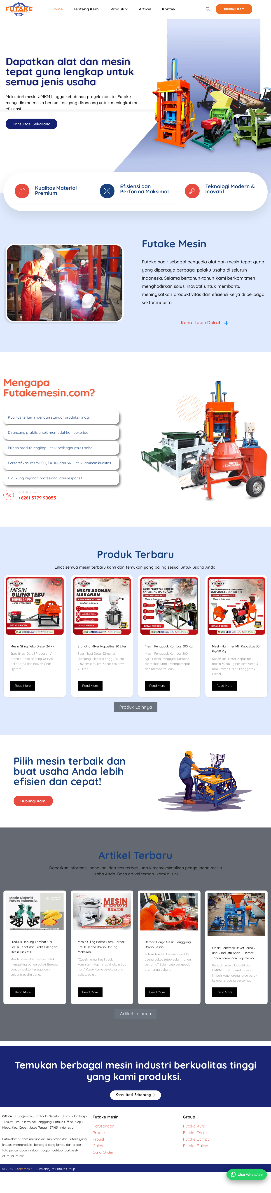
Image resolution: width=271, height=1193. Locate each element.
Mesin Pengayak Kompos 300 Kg (169, 651)
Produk (119, 9)
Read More (23, 690)
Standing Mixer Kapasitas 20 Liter (102, 651)
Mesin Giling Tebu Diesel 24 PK (32, 651)
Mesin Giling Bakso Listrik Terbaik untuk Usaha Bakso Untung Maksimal (101, 952)
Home (61, 9)
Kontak (164, 9)
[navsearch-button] (201, 9)
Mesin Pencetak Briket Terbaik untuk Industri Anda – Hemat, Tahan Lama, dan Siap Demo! (233, 958)
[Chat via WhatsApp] (245, 1171)
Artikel (143, 9)
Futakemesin (23, 1174)
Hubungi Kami (228, 9)
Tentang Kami (88, 9)
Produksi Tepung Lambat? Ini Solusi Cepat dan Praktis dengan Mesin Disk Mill (33, 952)
